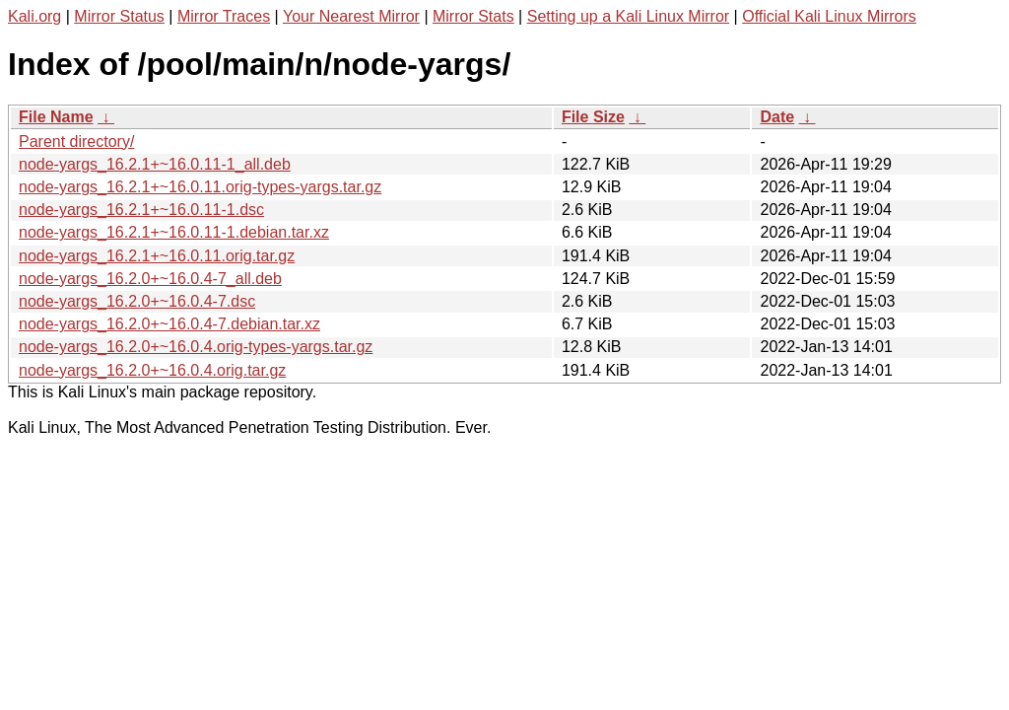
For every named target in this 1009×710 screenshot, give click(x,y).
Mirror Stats (473, 16)
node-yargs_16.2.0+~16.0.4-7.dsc (137, 301)
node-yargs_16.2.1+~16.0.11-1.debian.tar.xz (174, 232)
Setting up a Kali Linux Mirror (628, 16)
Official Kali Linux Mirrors (829, 16)
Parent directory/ (76, 141)
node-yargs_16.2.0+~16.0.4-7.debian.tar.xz (169, 324)
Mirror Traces (223, 16)
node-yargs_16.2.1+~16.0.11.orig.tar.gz (157, 256)
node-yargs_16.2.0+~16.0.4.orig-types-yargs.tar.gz (195, 346)
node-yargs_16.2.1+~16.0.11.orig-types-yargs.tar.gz (200, 186)
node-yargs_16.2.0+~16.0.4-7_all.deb (150, 278)
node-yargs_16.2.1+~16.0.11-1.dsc (141, 209)
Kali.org (34, 16)
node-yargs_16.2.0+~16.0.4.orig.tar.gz (152, 370)
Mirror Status (119, 16)
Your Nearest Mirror (351, 16)
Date (777, 116)
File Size (593, 116)
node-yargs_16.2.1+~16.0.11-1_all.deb (155, 164)
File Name (56, 116)
